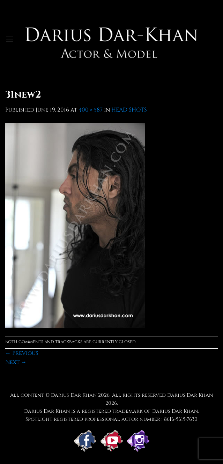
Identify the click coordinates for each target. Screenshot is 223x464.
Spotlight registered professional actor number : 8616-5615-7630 (111, 419)
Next (16, 362)
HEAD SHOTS (129, 110)
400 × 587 (91, 110)
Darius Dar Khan (74, 395)
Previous (21, 353)
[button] (9, 38)
